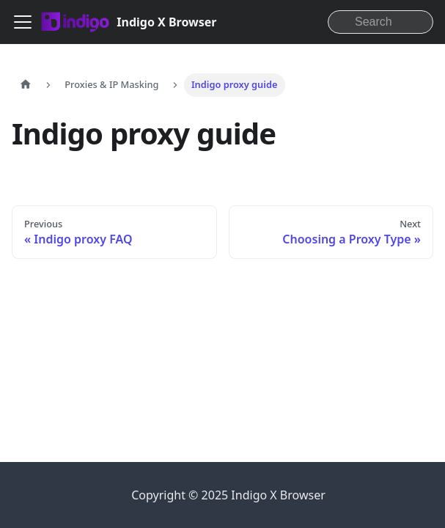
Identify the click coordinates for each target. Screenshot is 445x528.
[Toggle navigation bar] (23, 22)
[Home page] (26, 85)
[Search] (380, 22)
